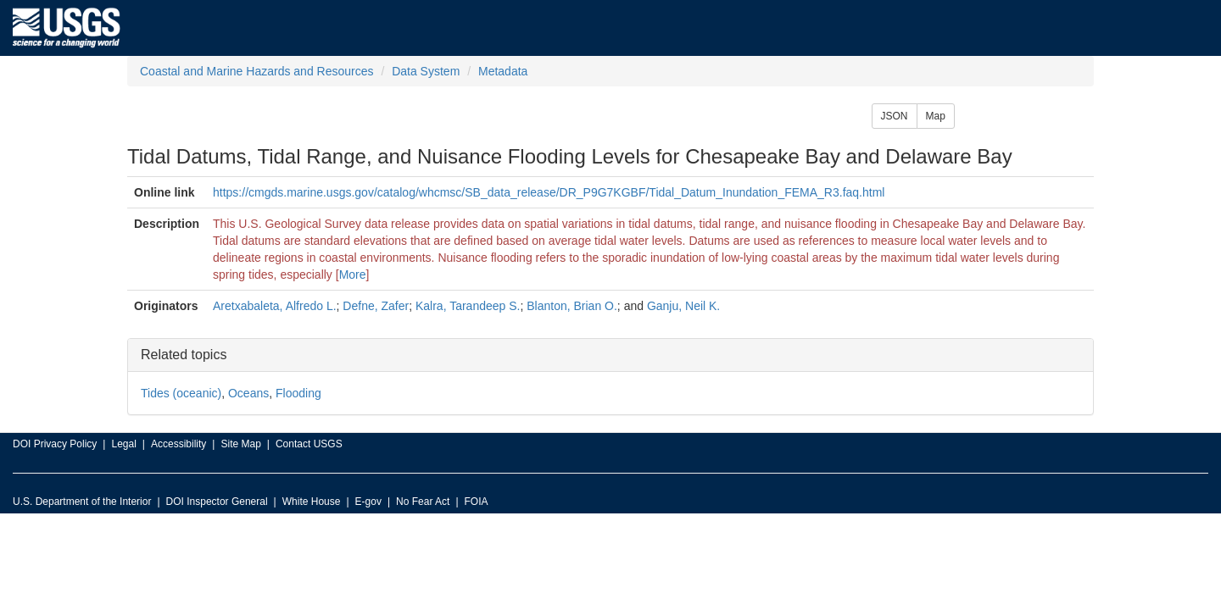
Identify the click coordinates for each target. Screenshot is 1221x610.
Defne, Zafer (376, 306)
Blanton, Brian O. (572, 306)
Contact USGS (309, 444)
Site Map (240, 444)
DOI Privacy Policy (55, 444)
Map (935, 116)
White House (311, 501)
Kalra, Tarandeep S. (468, 306)
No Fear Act (422, 501)
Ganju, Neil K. (683, 306)
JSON (894, 116)
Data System (426, 71)
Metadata (502, 71)
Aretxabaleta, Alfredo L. (275, 306)
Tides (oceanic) (181, 393)
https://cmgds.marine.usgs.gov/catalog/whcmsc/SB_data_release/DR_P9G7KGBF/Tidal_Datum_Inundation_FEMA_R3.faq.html (548, 192)
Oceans (248, 393)
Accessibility (178, 444)
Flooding (298, 393)
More (352, 274)
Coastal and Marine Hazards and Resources (256, 71)
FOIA (476, 501)
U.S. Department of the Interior (82, 501)
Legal (123, 444)
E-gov (368, 501)
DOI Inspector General (217, 501)
